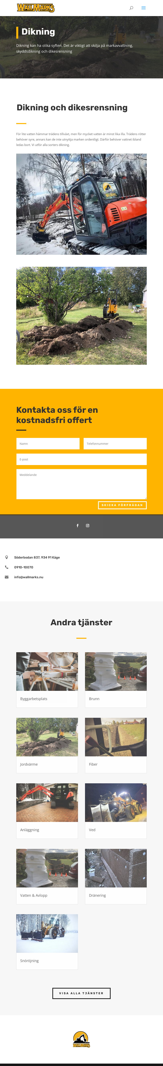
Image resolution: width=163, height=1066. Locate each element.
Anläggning (29, 829)
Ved (92, 829)
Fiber (93, 764)
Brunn (94, 698)
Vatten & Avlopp (33, 895)
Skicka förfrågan (122, 505)
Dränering (97, 895)
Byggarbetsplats (33, 698)
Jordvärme (29, 764)
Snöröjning (29, 960)
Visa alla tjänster (81, 993)
